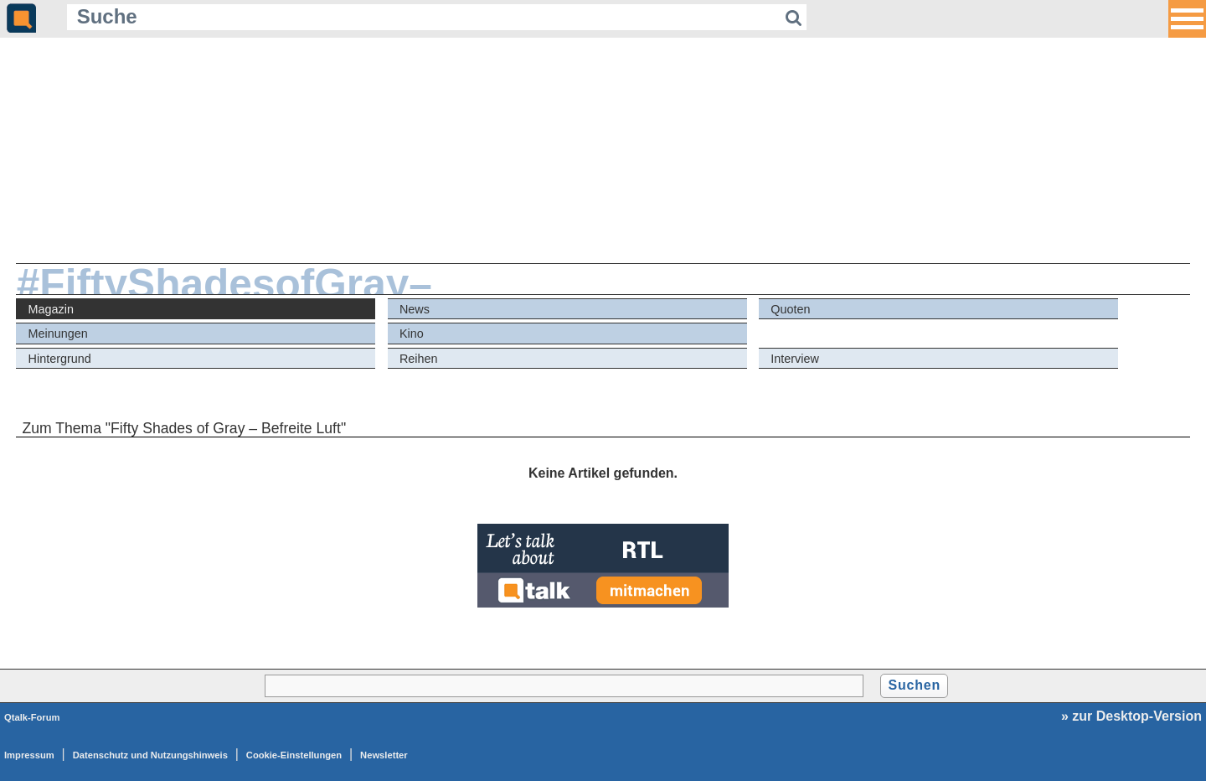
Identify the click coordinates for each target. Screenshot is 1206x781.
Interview (794, 358)
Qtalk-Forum (32, 717)
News (414, 309)
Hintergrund (59, 358)
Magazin (51, 309)
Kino (411, 333)
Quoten (790, 309)
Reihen (418, 358)
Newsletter (384, 755)
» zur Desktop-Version (1131, 716)
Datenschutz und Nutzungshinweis (150, 755)
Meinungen (58, 333)
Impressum (29, 755)
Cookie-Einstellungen (294, 755)
